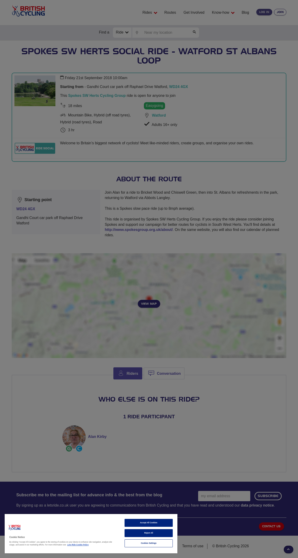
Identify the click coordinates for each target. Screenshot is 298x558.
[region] (91, 533)
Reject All (148, 533)
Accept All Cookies (148, 523)
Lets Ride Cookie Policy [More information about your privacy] (78, 545)
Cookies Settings (148, 543)
